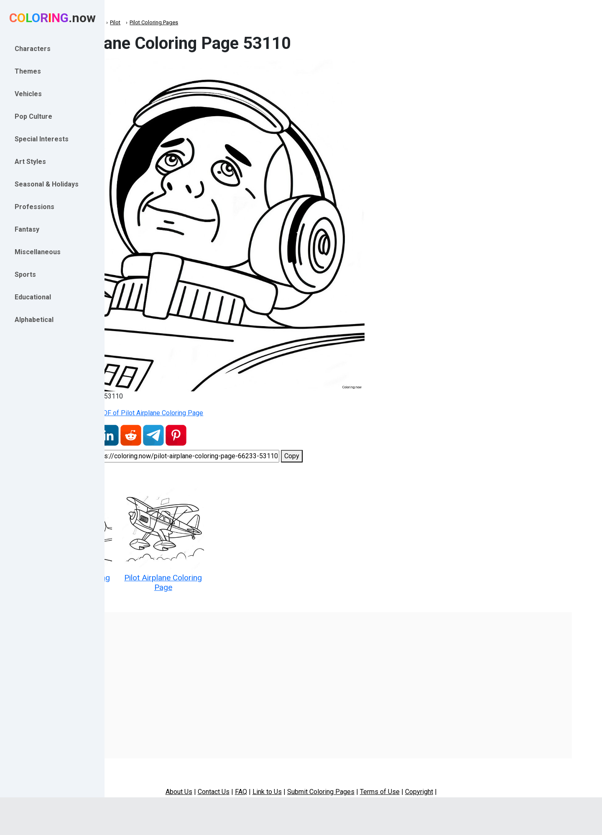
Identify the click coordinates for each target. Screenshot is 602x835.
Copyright (471, 780)
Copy (379, 456)
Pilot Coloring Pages (241, 22)
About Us (231, 780)
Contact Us (266, 780)
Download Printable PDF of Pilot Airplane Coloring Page (204, 413)
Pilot (203, 22)
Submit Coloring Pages (373, 780)
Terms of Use (432, 780)
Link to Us (319, 780)
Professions (174, 22)
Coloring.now (134, 22)
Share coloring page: (147, 456)
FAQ (293, 780)
